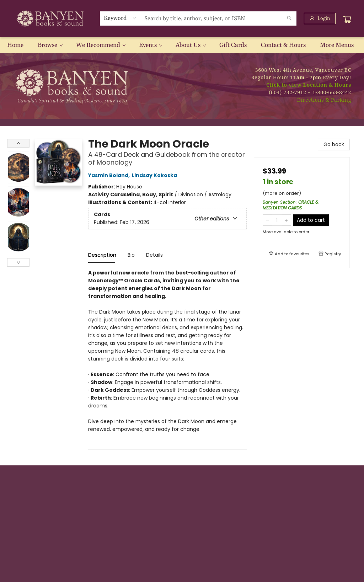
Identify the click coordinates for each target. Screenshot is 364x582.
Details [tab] (154, 254)
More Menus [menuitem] (337, 45)
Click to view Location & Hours (308, 84)
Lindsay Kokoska (155, 175)
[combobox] (120, 18)
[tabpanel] (167, 359)
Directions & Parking (324, 99)
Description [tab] (102, 254)
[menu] (182, 45)
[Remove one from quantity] (267, 220)
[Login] (320, 18)
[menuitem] (15, 45)
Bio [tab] (131, 254)
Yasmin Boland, (110, 175)
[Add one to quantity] (286, 220)
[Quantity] (277, 220)
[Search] (289, 18)
